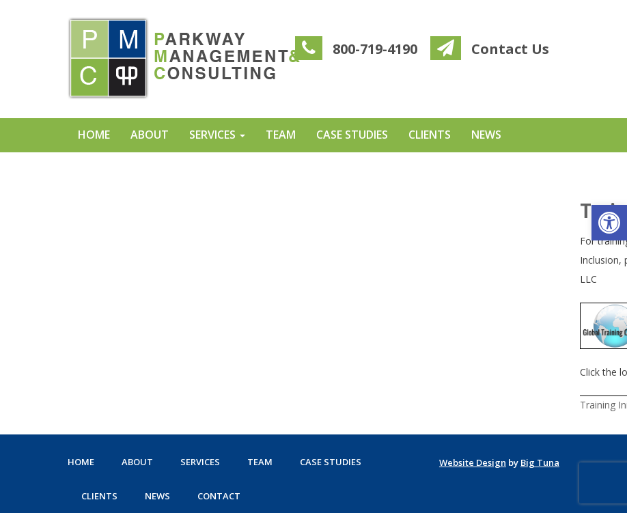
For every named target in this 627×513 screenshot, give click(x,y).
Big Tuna (539, 462)
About (149, 134)
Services (217, 134)
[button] (609, 222)
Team (281, 134)
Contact (104, 167)
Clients (429, 134)
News (486, 134)
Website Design (472, 462)
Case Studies (352, 134)
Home (94, 134)
